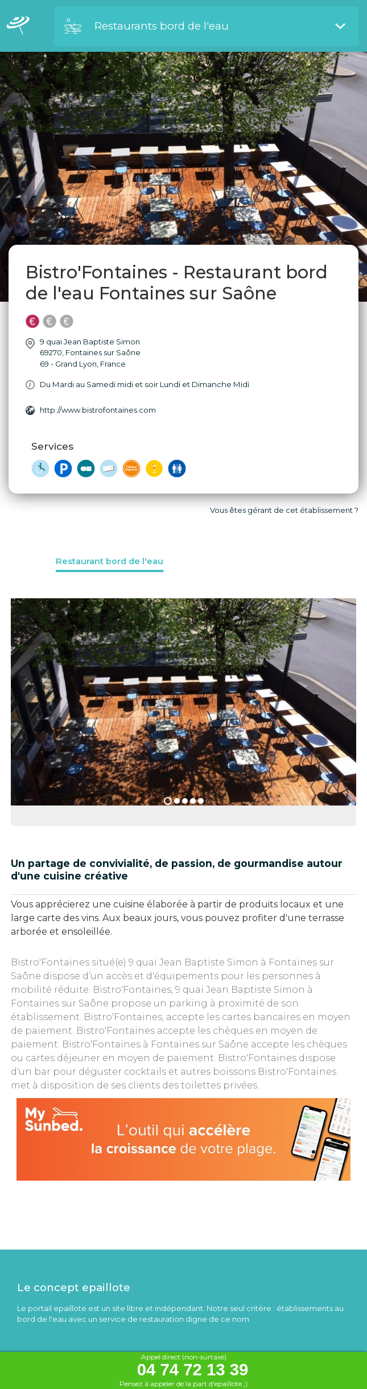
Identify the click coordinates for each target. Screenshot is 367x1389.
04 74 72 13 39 (193, 1370)
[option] (183, 712)
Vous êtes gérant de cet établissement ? (284, 510)
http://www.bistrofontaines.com (98, 409)
